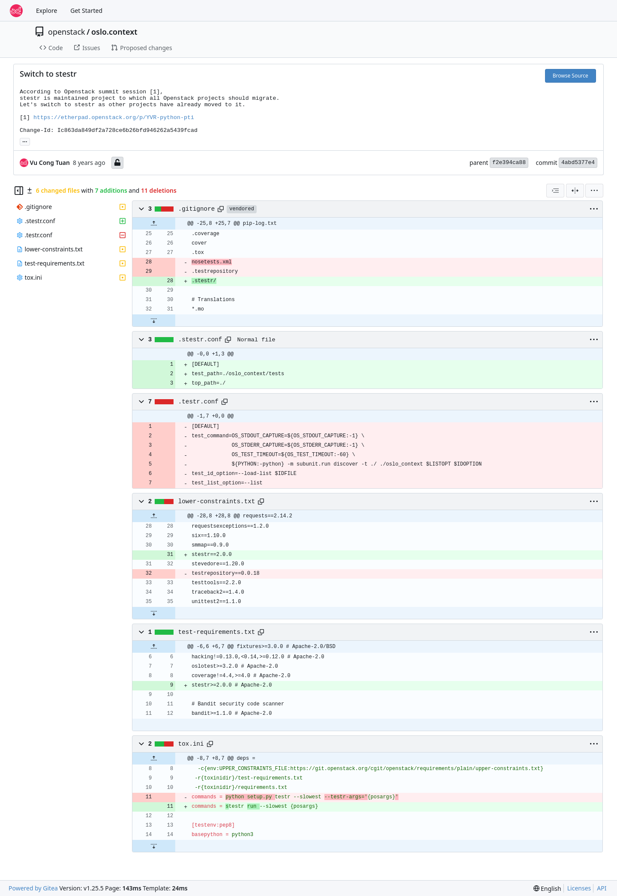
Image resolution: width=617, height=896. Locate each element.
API (601, 888)
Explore (46, 10)
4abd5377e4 (578, 162)
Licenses (579, 888)
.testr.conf (198, 401)
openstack (66, 31)
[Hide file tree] (19, 190)
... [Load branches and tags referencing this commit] (24, 141)
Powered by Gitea (33, 888)
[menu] (594, 190)
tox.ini (191, 744)
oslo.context (114, 31)
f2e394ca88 (509, 162)
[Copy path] (221, 209)
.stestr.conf (200, 339)
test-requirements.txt (216, 632)
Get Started (86, 10)
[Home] (16, 10)
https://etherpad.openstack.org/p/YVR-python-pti (113, 117)
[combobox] (555, 190)
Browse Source (570, 75)
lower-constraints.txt (216, 501)
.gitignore (196, 209)
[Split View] (575, 190)
